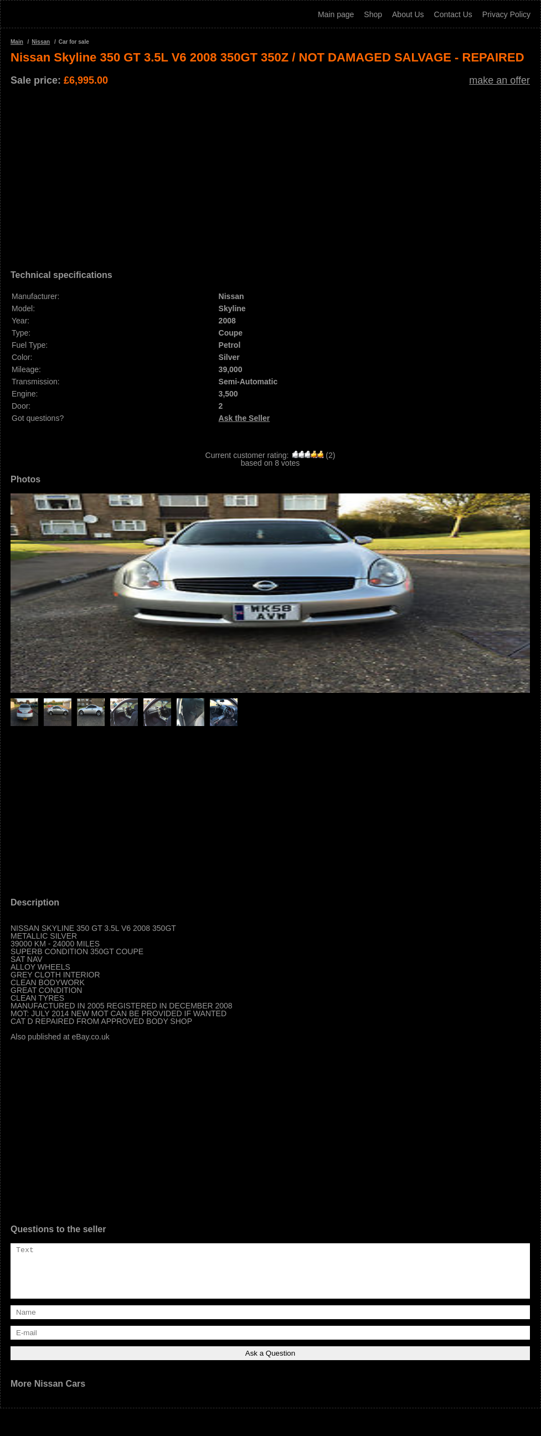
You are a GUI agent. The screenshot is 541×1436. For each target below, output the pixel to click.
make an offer (499, 80)
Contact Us (453, 14)
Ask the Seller (244, 418)
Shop (373, 14)
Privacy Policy (506, 14)
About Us (408, 14)
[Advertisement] (270, 173)
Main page (336, 14)
